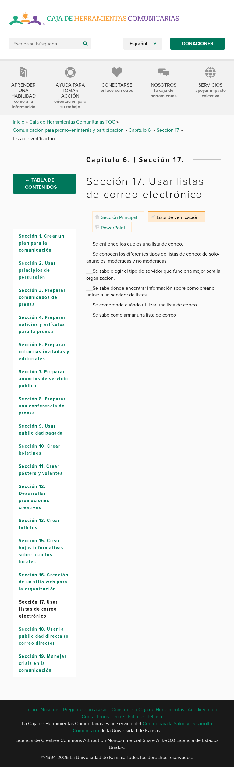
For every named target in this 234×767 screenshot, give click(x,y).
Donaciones (197, 43)
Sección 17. (169, 130)
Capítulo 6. (141, 130)
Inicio (19, 121)
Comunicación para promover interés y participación (69, 130)
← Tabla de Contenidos (41, 184)
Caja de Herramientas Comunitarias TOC (72, 121)
